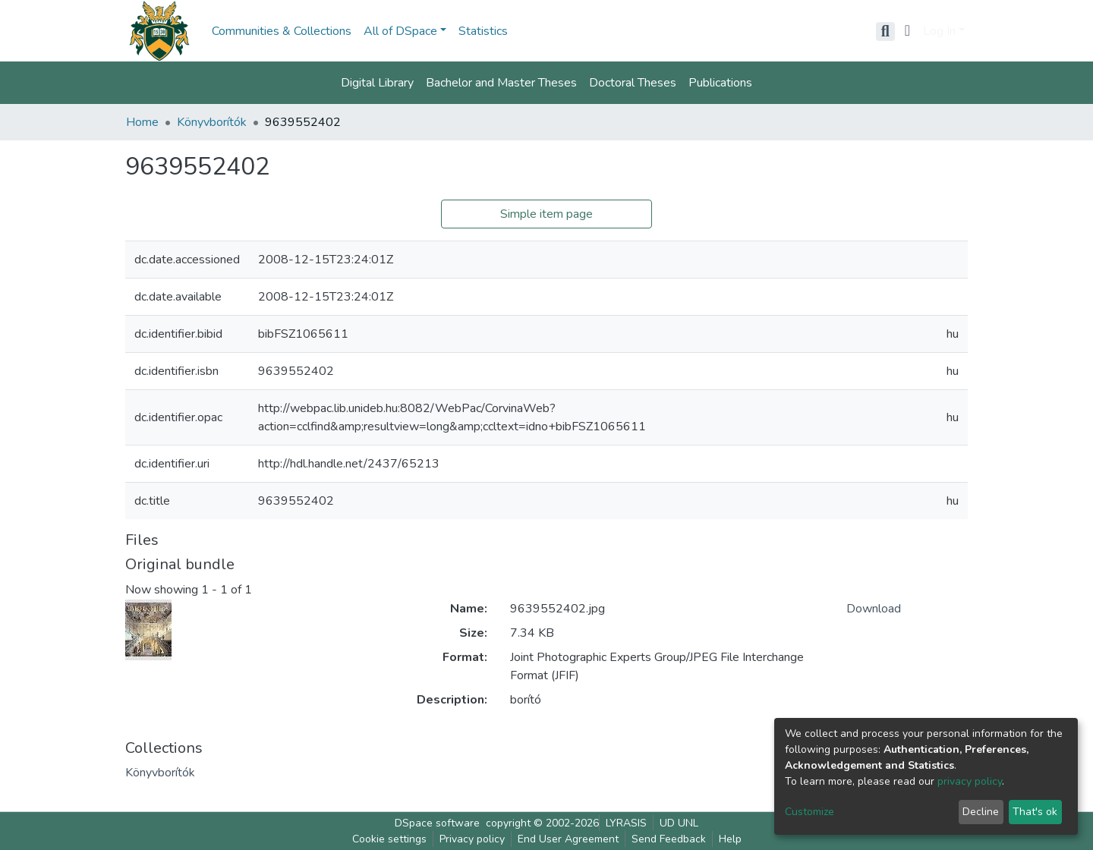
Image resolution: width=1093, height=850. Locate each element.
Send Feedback (669, 839)
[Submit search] (885, 31)
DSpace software (437, 823)
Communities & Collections (281, 31)
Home (142, 122)
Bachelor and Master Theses (501, 82)
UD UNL (679, 823)
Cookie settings (389, 839)
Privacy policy (472, 839)
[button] (907, 31)
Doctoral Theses (632, 82)
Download (873, 608)
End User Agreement (568, 839)
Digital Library (377, 82)
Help (730, 839)
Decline (980, 811)
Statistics (483, 31)
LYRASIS (626, 823)
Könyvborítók (212, 122)
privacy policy (969, 781)
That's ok (1035, 811)
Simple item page (546, 214)
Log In (939, 31)
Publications (720, 82)
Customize (809, 811)
